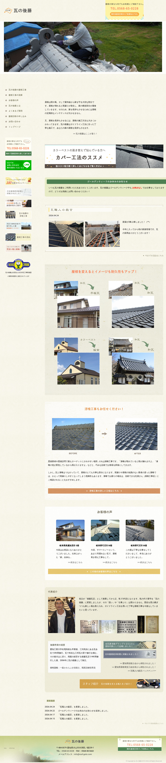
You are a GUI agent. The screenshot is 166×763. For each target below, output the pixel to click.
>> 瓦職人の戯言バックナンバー (142, 671)
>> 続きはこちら (75, 562)
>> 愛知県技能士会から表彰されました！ (138, 663)
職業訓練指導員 (89, 668)
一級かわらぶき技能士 (70, 668)
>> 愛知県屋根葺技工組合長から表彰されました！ (134, 667)
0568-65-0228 (68, 751)
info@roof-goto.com (83, 754)
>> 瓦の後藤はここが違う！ (85, 133)
